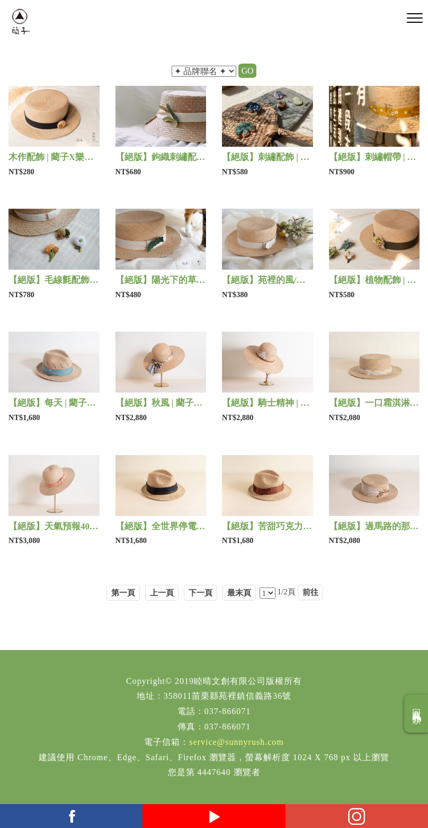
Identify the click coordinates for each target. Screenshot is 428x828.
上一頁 (162, 592)
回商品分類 (416, 713)
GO (247, 70)
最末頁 (239, 592)
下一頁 (200, 592)
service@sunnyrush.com (236, 741)
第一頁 (123, 592)
